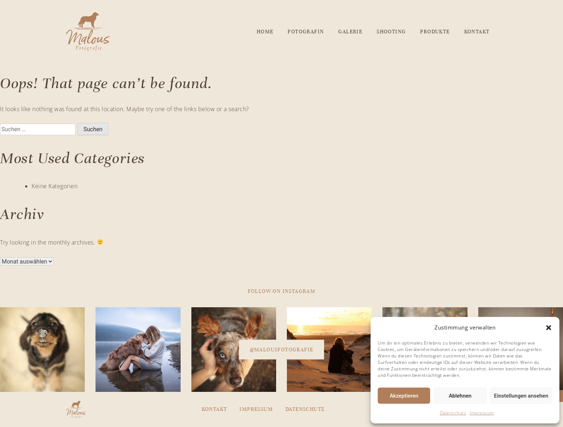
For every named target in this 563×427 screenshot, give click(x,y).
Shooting (391, 32)
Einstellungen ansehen (521, 396)
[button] (548, 327)
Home (265, 32)
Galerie (350, 32)
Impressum (482, 413)
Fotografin (306, 32)
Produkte (435, 32)
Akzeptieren (404, 396)
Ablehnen (460, 396)
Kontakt (477, 32)
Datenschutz (453, 413)
